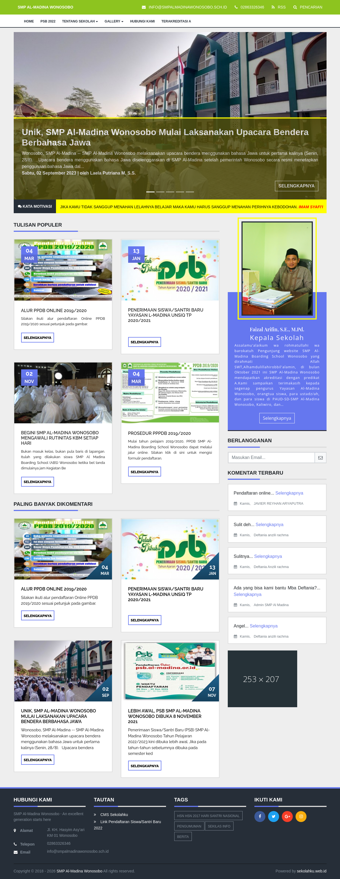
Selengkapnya (297, 186)
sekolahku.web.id (311, 871)
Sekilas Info (219, 826)
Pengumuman (189, 826)
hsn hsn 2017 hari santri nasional (208, 816)
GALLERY (114, 21)
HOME (29, 21)
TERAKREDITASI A (176, 21)
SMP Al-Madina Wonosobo (78, 871)
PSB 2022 (48, 21)
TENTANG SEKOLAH (80, 21)
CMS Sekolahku (111, 814)
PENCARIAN (307, 7)
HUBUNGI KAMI (142, 21)
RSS (279, 7)
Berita (183, 837)
